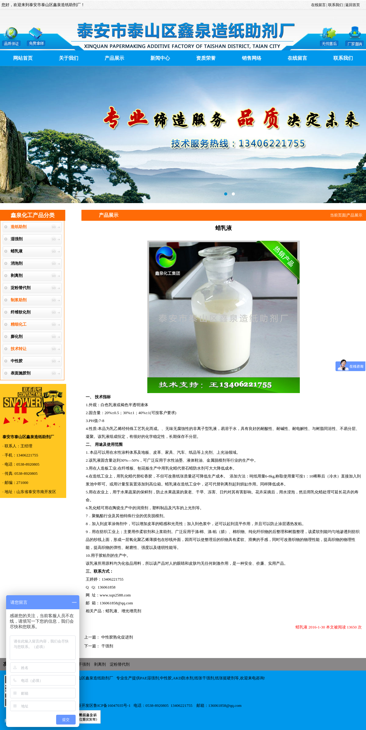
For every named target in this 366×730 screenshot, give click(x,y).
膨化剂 (17, 336)
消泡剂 (17, 263)
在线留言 (318, 5)
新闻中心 (160, 58)
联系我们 (336, 5)
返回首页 (352, 5)
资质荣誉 (206, 58)
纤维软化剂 (20, 312)
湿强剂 (17, 239)
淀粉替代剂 (20, 287)
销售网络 (251, 58)
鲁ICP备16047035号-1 (112, 705)
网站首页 (23, 58)
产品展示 (114, 58)
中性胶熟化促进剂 (116, 637)
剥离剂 (17, 275)
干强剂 (106, 646)
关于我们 (68, 58)
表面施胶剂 (20, 373)
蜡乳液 (17, 251)
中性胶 (17, 361)
